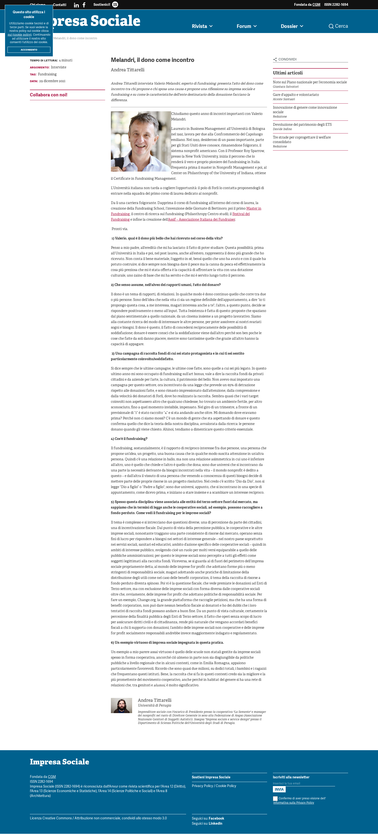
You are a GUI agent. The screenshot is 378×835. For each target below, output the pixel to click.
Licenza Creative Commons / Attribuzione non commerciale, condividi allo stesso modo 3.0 (98, 820)
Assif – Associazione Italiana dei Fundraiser (201, 221)
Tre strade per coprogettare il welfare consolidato (302, 141)
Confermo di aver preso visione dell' (299, 801)
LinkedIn (215, 824)
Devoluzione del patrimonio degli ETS (302, 126)
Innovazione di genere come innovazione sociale (305, 111)
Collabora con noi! (48, 96)
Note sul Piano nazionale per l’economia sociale (310, 84)
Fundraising (47, 76)
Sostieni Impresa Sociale (211, 778)
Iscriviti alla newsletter (291, 778)
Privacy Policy (202, 787)
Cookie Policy (226, 787)
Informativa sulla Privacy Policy (293, 804)
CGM (316, 4)
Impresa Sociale (88, 22)
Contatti (59, 5)
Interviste (58, 69)
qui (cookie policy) (20, 35)
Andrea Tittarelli (127, 71)
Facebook (216, 819)
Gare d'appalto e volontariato (296, 96)
